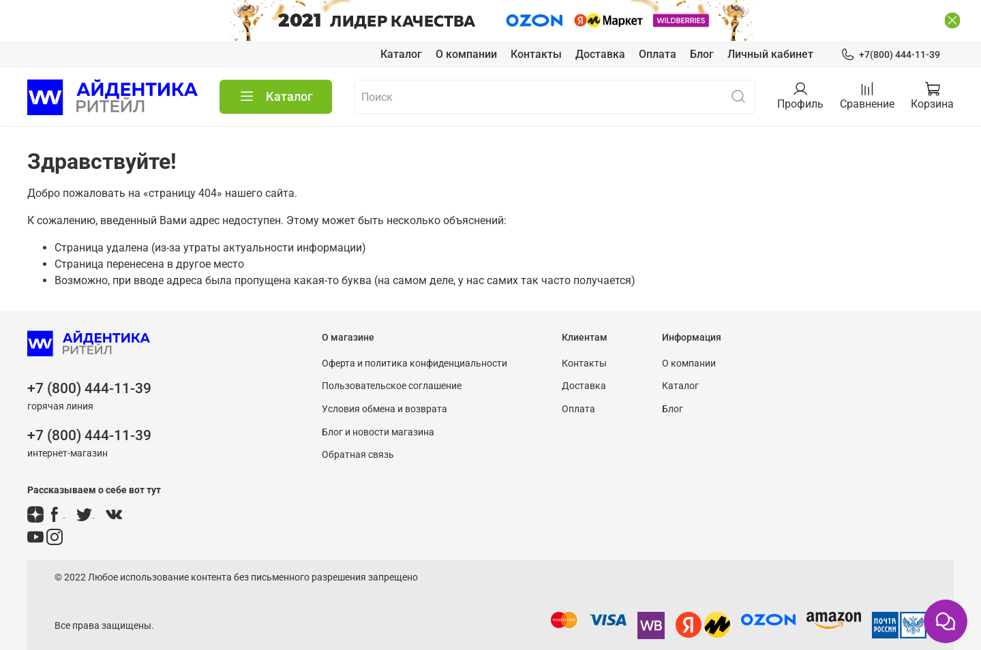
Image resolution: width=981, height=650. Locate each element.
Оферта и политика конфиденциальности (414, 339)
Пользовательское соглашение (392, 362)
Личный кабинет (770, 29)
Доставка (600, 29)
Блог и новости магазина (378, 408)
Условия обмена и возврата (384, 384)
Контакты (536, 29)
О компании (466, 29)
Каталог (401, 29)
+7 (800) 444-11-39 (89, 364)
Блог (702, 29)
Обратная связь (358, 431)
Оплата (657, 29)
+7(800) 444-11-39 (890, 30)
